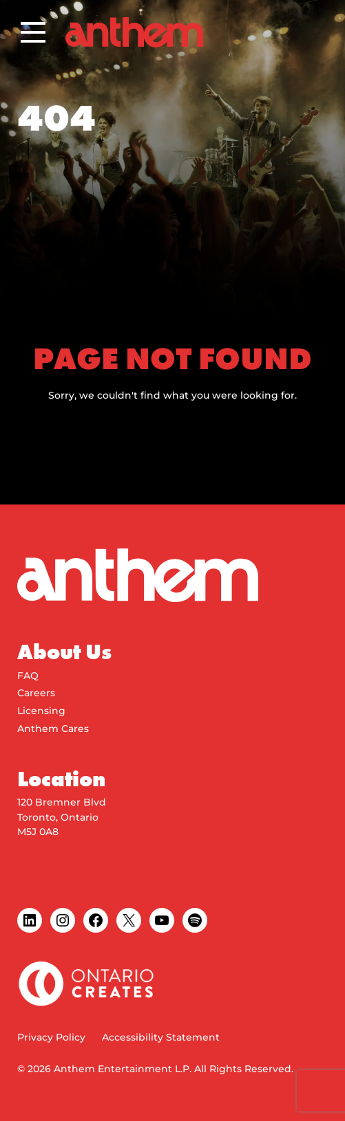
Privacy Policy (51, 1037)
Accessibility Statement (161, 1037)
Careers (36, 693)
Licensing (41, 710)
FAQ (28, 675)
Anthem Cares (53, 728)
